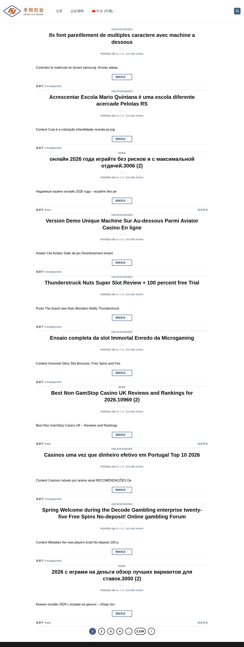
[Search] (237, 11)
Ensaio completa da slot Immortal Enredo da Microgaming (122, 338)
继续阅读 (122, 77)
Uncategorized (121, 29)
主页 (59, 11)
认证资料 (77, 11)
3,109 (140, 631)
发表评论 (203, 209)
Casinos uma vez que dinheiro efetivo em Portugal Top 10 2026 (122, 455)
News (122, 153)
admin (140, 54)
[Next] (151, 631)
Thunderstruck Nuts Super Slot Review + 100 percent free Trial (122, 282)
